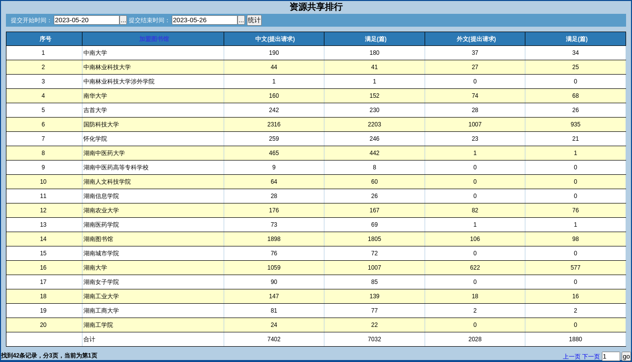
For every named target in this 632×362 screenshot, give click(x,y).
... (123, 20)
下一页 (591, 356)
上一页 (572, 356)
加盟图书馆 (154, 39)
